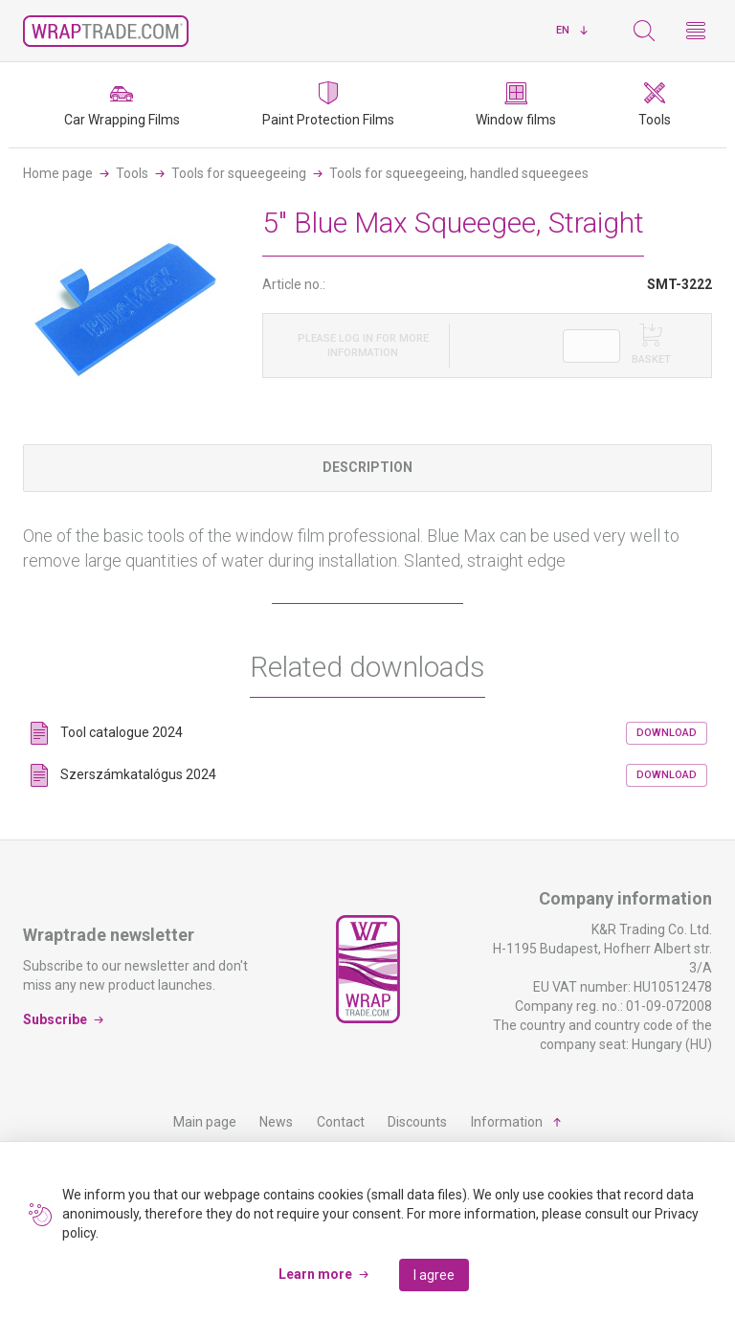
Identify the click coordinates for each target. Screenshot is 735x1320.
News (276, 1122)
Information (507, 1122)
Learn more (315, 1274)
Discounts (417, 1122)
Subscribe (55, 1019)
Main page (204, 1122)
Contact (341, 1122)
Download (666, 733)
